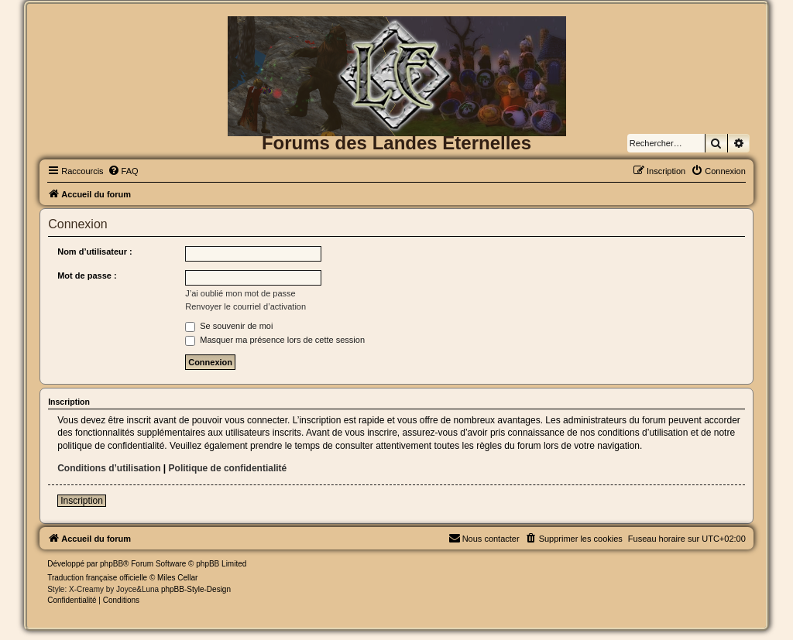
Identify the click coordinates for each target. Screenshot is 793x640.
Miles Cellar (177, 577)
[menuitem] (123, 171)
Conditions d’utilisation (108, 468)
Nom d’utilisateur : (94, 251)
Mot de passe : (86, 275)
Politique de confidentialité (228, 468)
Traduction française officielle (97, 577)
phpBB (111, 564)
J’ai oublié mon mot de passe (240, 293)
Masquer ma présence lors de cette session (275, 339)
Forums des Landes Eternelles (396, 142)
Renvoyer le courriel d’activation (245, 306)
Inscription (81, 500)
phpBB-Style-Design (196, 589)
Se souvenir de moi (229, 325)
